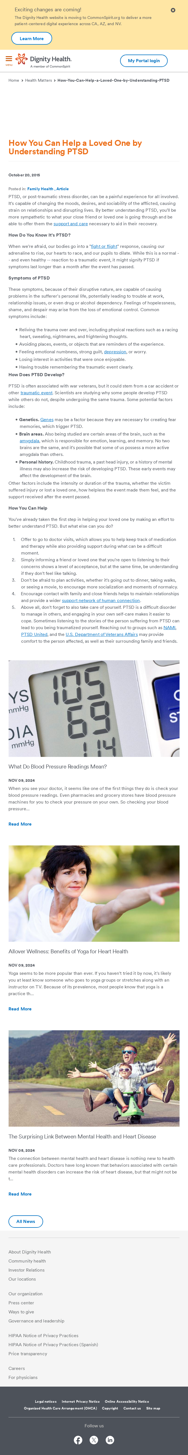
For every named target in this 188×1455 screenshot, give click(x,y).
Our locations (22, 1279)
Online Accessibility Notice (127, 1402)
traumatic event (37, 392)
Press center (21, 1302)
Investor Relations (26, 1270)
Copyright (110, 1408)
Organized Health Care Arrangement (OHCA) (60, 1408)
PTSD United (34, 634)
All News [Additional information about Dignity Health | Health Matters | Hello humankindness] (25, 1221)
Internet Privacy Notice (81, 1402)
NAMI (169, 627)
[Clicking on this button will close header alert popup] (173, 10)
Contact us (132, 1408)
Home (15, 80)
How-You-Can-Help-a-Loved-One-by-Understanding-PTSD (113, 80)
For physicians (22, 1377)
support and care (71, 223)
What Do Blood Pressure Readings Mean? (57, 766)
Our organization (25, 1293)
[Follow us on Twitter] (94, 1441)
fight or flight (104, 246)
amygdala (29, 440)
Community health (27, 1261)
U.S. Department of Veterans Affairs (102, 634)
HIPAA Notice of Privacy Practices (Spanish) (53, 1344)
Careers (16, 1368)
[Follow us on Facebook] (78, 1441)
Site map (153, 1408)
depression (115, 351)
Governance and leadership (36, 1321)
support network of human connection (101, 600)
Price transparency (27, 1353)
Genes (47, 419)
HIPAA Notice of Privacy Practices (43, 1335)
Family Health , (41, 189)
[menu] (9, 61)
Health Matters (40, 80)
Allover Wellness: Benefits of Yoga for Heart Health (68, 951)
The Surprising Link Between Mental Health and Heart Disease (82, 1136)
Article (62, 189)
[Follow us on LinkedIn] (110, 1441)
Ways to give (21, 1312)
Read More (32, 824)
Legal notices (45, 1402)
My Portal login (144, 60)
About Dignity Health (29, 1252)
